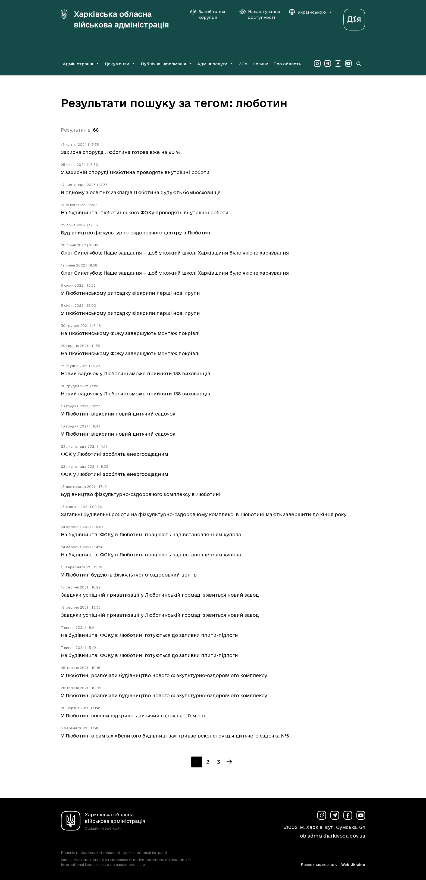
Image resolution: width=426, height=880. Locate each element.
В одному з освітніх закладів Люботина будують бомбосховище (141, 192)
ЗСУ (243, 63)
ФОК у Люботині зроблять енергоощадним (114, 454)
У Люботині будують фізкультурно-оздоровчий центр (129, 574)
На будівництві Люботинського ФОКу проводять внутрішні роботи (144, 212)
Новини (260, 63)
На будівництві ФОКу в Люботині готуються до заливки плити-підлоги (149, 635)
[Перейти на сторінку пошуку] (358, 63)
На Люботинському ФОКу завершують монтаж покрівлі (130, 333)
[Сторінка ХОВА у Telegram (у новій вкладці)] (327, 63)
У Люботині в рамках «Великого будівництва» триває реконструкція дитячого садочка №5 (175, 735)
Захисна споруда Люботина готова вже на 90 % (121, 152)
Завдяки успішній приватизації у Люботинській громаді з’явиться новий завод (160, 594)
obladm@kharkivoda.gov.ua (332, 835)
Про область (287, 63)
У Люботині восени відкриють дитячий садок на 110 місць (133, 715)
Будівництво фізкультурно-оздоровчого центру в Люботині (136, 232)
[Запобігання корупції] (210, 14)
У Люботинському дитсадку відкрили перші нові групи (130, 293)
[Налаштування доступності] (259, 14)
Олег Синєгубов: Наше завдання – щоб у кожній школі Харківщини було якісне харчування (175, 252)
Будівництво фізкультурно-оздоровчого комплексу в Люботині (140, 494)
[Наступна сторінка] (229, 762)
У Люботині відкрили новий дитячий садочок (118, 413)
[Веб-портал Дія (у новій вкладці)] (354, 18)
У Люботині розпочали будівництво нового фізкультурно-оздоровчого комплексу (164, 675)
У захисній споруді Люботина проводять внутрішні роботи (135, 172)
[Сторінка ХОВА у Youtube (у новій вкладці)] (348, 63)
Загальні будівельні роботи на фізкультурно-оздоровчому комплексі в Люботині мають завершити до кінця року (203, 514)
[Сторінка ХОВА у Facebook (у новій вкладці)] (338, 63)
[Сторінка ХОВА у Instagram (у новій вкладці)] (317, 63)
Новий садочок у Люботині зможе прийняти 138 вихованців (135, 373)
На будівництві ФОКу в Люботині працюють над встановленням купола (151, 534)
